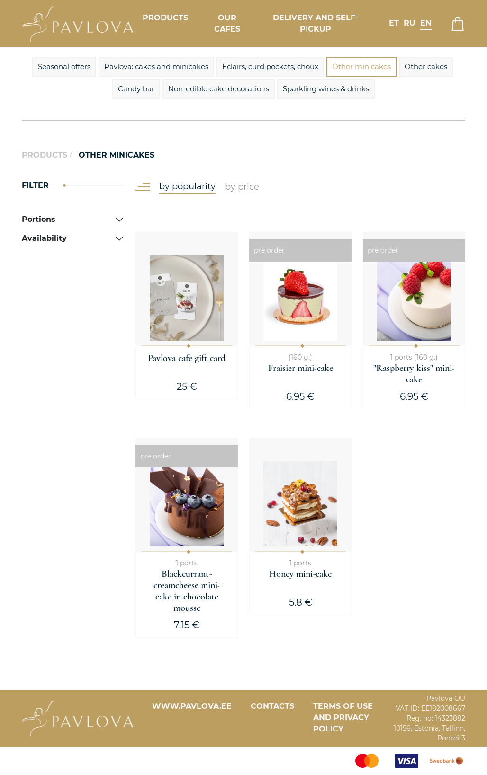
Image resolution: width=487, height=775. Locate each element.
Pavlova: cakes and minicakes (156, 66)
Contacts (272, 706)
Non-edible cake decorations (218, 88)
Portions (38, 219)
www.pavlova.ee (192, 706)
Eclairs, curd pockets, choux (270, 66)
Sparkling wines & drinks (326, 88)
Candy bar (136, 88)
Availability (44, 238)
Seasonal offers (64, 66)
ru (409, 22)
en (426, 22)
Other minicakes (361, 66)
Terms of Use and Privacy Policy (343, 717)
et (394, 22)
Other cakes (426, 66)
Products (165, 17)
